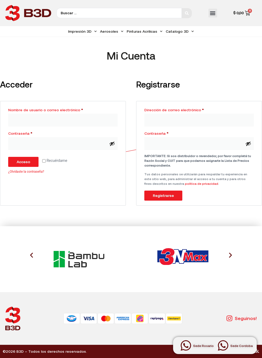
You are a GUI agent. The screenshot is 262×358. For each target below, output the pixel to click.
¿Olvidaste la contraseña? (26, 171)
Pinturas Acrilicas (145, 31)
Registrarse (163, 195)
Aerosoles (111, 31)
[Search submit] (187, 13)
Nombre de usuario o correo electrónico (55, 109)
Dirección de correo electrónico (183, 109)
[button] (212, 13)
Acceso (23, 161)
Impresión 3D (82, 31)
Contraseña (30, 133)
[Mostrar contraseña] (112, 144)
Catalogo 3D (180, 31)
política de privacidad (201, 183)
